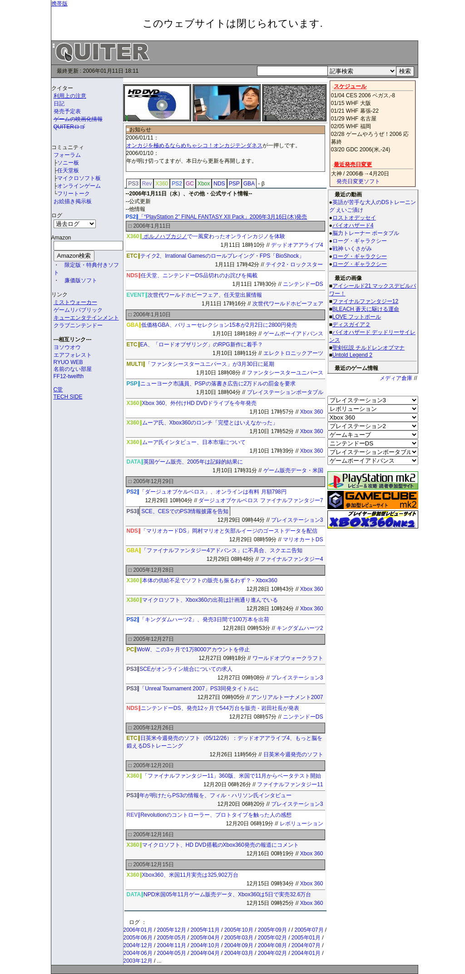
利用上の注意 (70, 96)
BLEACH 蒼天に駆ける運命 (365, 309)
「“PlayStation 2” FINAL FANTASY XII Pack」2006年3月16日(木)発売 (223, 217)
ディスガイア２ (351, 324)
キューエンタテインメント (86, 318)
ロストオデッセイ (354, 218)
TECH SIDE (68, 397)
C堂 (58, 389)
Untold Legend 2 (352, 355)
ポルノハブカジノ (164, 236)
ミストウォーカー (75, 302)
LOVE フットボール (356, 317)
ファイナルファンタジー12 (365, 301)
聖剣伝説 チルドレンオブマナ (368, 348)
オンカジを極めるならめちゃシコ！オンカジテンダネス (194, 145)
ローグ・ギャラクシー (359, 256)
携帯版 (59, 3)
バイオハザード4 (353, 225)
